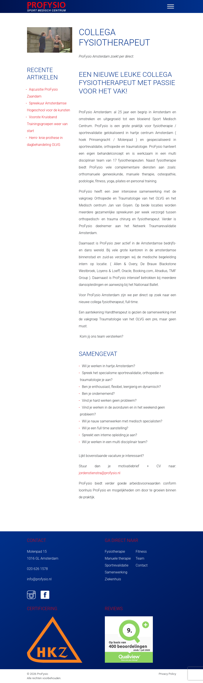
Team (140, 558)
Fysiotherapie (115, 551)
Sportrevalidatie (116, 565)
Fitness (141, 551)
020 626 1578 (37, 569)
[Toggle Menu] (170, 6)
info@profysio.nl (39, 579)
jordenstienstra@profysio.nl (99, 473)
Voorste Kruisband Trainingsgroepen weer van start (47, 124)
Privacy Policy (167, 673)
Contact (142, 565)
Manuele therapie (118, 558)
